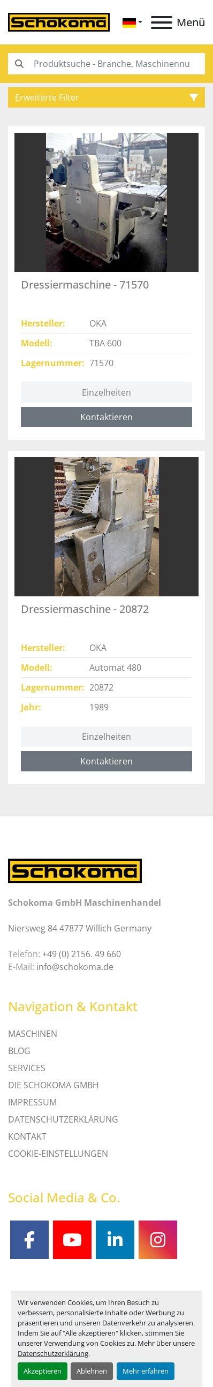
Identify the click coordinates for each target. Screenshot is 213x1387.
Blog (19, 1051)
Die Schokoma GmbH (53, 1085)
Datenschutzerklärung (53, 1353)
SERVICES (26, 1068)
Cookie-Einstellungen (58, 1153)
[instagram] (158, 1240)
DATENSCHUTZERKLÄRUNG (63, 1119)
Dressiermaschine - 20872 (85, 609)
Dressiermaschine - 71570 (85, 284)
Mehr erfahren (146, 1371)
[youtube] (72, 1240)
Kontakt (27, 1136)
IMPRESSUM (32, 1102)
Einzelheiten (106, 392)
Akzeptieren (43, 1371)
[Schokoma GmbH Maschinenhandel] (75, 870)
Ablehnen (92, 1371)
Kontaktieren (106, 417)
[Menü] (161, 22)
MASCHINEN (32, 1034)
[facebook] (29, 1240)
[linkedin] (115, 1240)
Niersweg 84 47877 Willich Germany (79, 928)
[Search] (106, 63)
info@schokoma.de (74, 967)
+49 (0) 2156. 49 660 (81, 954)
